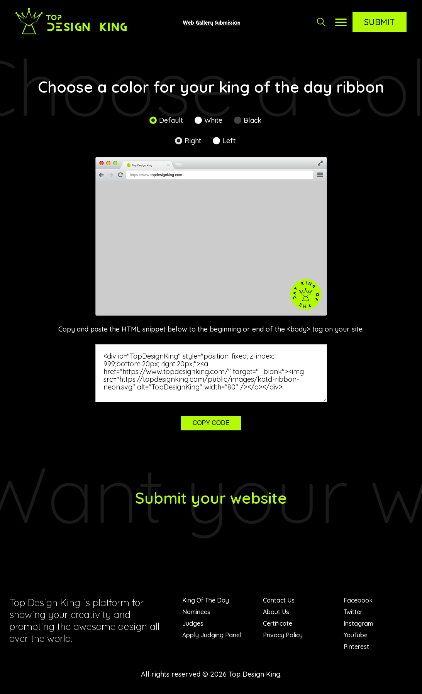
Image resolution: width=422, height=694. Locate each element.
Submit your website (211, 498)
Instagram (358, 623)
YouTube (356, 635)
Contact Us (279, 600)
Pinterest (356, 646)
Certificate (277, 623)
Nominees (196, 612)
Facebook (358, 600)
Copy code (211, 423)
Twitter (353, 612)
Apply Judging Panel (211, 635)
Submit (379, 22)
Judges (192, 623)
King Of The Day (205, 600)
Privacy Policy (283, 635)
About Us (276, 612)
